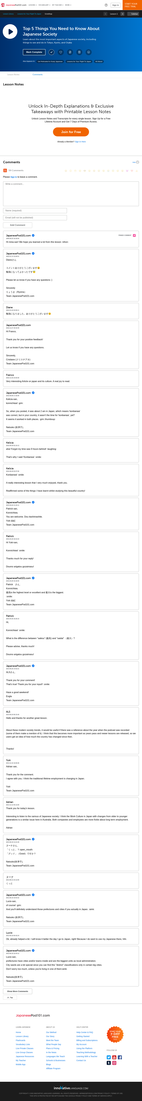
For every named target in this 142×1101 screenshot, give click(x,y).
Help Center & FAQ (84, 1032)
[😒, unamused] (80, 170)
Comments (38, 74)
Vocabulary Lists (23, 1044)
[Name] (35, 210)
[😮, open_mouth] (122, 170)
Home (18, 1032)
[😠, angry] (89, 170)
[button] (106, 5)
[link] (122, 14)
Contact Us (81, 1060)
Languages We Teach (55, 1056)
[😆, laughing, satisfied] (94, 170)
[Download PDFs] (79, 52)
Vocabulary (44, 5)
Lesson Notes (13, 74)
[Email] (35, 217)
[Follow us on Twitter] (109, 1057)
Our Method (51, 1032)
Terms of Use (117, 1093)
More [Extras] (67, 5)
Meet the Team (52, 1040)
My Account (81, 1044)
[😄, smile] (66, 170)
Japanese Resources (25, 1056)
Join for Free (71, 132)
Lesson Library (8, 14)
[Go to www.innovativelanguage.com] (71, 1087)
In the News (51, 1052)
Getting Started (82, 1036)
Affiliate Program (53, 1068)
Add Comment (17, 225)
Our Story (50, 1036)
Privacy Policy (103, 1093)
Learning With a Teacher (86, 1056)
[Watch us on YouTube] (114, 1057)
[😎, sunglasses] (84, 170)
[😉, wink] (103, 170)
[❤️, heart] (132, 170)
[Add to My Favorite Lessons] (61, 52)
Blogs (48, 1064)
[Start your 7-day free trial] (115, 1034)
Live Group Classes (24, 1052)
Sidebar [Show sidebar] (134, 14)
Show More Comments (17, 991)
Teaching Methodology (86, 1052)
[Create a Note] (70, 52)
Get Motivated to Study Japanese (50, 61)
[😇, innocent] (113, 170)
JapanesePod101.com (88, 1093)
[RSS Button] (5, 170)
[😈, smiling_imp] (127, 170)
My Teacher (57, 5)
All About (98, 61)
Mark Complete (34, 52)
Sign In (115, 5)
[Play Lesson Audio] (10, 31)
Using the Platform (84, 1048)
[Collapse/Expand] (71, 162)
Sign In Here (80, 142)
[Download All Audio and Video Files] (89, 52)
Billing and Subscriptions (87, 1040)
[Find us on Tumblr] (109, 1063)
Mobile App (20, 1064)
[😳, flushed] (70, 170)
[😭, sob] (108, 170)
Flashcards (20, 1040)
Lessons (32, 5)
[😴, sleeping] (117, 170)
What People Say (53, 1044)
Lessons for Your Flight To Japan (29, 14)
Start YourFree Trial (133, 5)
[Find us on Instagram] (114, 1063)
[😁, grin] (75, 170)
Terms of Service (99, 1096)
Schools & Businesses (55, 1060)
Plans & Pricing (52, 1048)
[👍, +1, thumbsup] (136, 170)
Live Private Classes (24, 1048)
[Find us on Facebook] (120, 1057)
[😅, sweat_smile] (99, 170)
